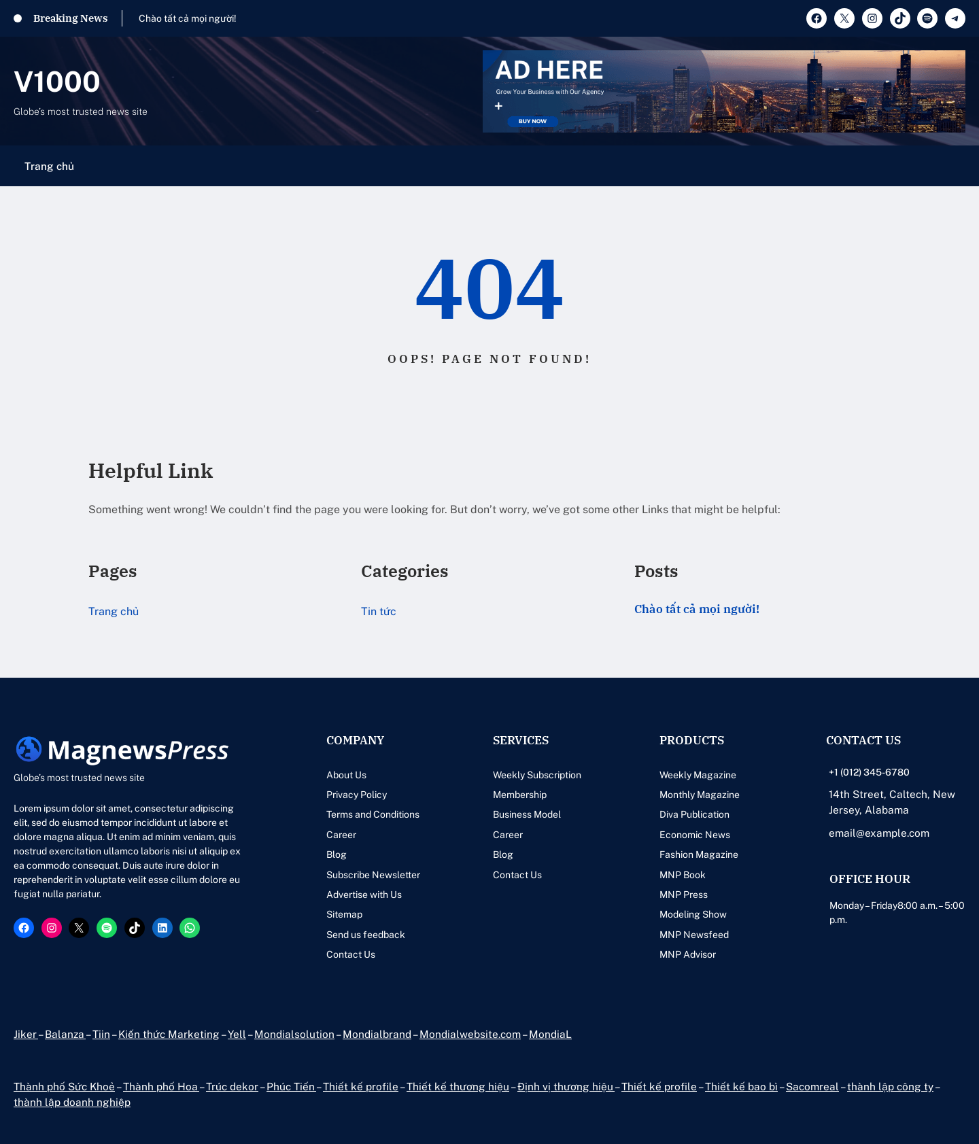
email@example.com (879, 833)
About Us (346, 774)
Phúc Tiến (291, 1086)
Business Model (527, 814)
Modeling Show (693, 914)
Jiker (26, 1034)
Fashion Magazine (698, 854)
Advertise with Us (364, 894)
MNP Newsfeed (694, 934)
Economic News (694, 834)
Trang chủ (49, 166)
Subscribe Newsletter (373, 874)
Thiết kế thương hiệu (458, 1086)
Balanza (65, 1034)
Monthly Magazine (699, 794)
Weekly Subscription (537, 774)
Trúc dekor (232, 1086)
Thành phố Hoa (161, 1086)
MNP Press (683, 894)
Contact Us (350, 954)
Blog (336, 854)
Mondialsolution (294, 1034)
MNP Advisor (687, 954)
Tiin (101, 1034)
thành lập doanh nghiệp (72, 1102)
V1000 (57, 81)
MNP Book (682, 874)
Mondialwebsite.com (470, 1034)
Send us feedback (365, 934)
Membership (520, 794)
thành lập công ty (890, 1086)
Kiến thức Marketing (169, 1034)
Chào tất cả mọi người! (188, 18)
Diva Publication (694, 814)
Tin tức (378, 611)
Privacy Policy (356, 794)
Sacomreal (812, 1086)
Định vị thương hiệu (566, 1086)
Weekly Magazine (697, 774)
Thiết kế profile (360, 1086)
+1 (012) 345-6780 (869, 772)
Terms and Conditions (372, 814)
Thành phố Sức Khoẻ (64, 1086)
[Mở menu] (957, 166)
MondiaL (550, 1034)
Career (341, 834)
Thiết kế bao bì (741, 1086)
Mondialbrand (377, 1034)
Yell (237, 1034)
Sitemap (344, 914)
